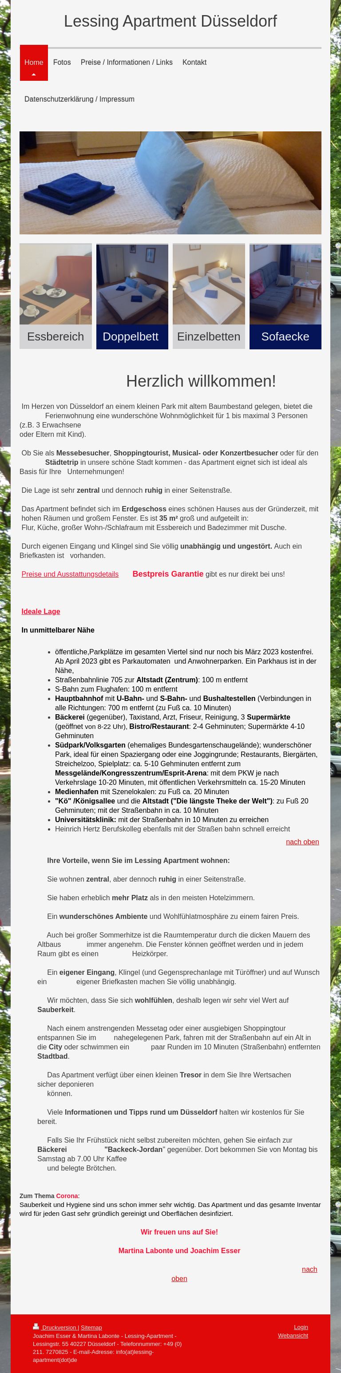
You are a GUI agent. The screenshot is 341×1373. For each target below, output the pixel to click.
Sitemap (91, 1327)
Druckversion (55, 1327)
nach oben (302, 842)
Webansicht (293, 1335)
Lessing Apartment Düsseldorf (170, 21)
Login (301, 1327)
